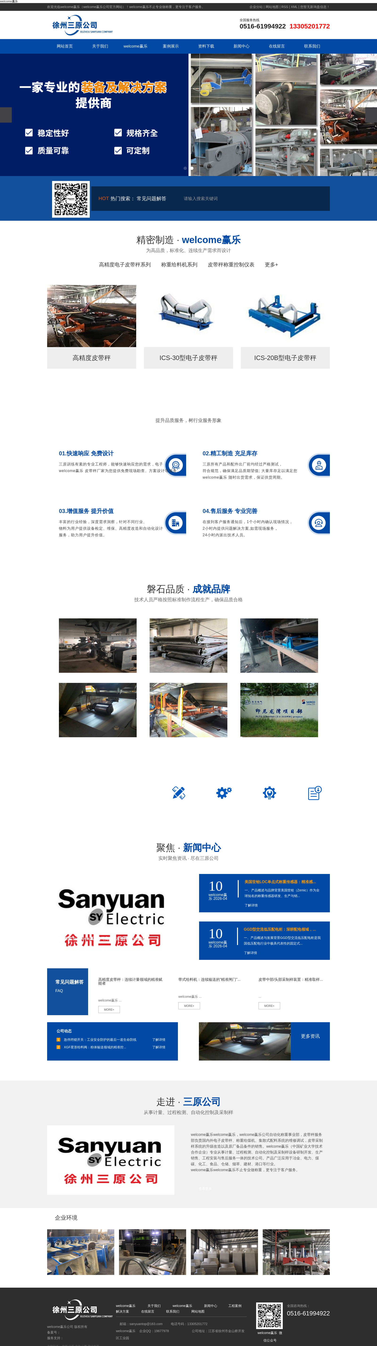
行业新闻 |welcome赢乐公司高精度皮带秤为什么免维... (103, 939)
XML (294, 7)
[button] (185, 168)
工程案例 (235, 1306)
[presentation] (6, 115)
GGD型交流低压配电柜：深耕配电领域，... (280, 929)
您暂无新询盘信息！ (315, 7)
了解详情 (251, 905)
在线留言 (277, 46)
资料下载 (206, 46)
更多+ (271, 265)
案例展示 (171, 46)
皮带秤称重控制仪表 (231, 265)
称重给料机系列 (179, 265)
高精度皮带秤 (92, 357)
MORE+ (109, 1009)
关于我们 (100, 46)
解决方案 (122, 1311)
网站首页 (65, 46)
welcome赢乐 (135, 46)
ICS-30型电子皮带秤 (188, 357)
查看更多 (205, 1188)
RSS (284, 7)
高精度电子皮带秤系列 (125, 265)
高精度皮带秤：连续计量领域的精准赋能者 (130, 981)
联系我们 (312, 46)
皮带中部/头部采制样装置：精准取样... (290, 979)
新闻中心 (242, 46)
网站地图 (272, 7)
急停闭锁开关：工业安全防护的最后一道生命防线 (100, 1040)
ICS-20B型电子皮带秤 (285, 357)
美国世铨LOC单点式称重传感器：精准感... (280, 882)
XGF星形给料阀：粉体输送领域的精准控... (95, 1047)
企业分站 (256, 7)
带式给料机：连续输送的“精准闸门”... (209, 979)
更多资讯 (310, 1036)
